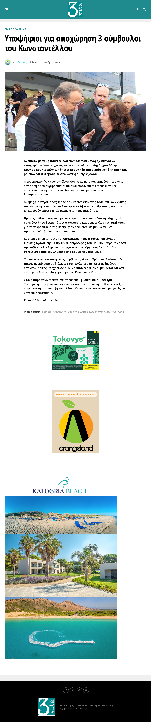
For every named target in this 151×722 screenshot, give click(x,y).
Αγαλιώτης (59, 311)
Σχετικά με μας (66, 705)
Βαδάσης (73, 311)
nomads (47, 311)
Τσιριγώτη (117, 311)
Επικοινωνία (82, 705)
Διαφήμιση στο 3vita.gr (102, 705)
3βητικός (22, 62)
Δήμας (84, 311)
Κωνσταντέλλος (99, 311)
